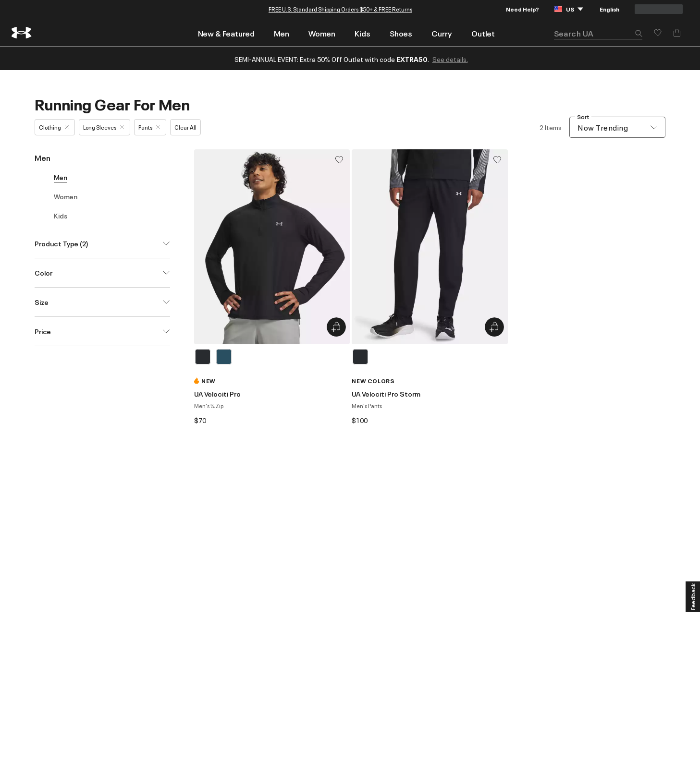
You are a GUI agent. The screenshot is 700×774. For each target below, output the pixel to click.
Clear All (185, 127)
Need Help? (522, 9)
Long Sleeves (103, 127)
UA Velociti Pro (217, 393)
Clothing (54, 127)
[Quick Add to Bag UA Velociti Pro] (336, 327)
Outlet (483, 33)
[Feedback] (693, 596)
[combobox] (617, 127)
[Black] (202, 356)
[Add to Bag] (677, 32)
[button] (638, 34)
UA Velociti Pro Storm (386, 393)
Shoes (401, 33)
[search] (598, 33)
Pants (149, 127)
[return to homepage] (22, 32)
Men (281, 33)
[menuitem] (226, 32)
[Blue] (224, 356)
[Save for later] (658, 32)
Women (321, 33)
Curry (441, 33)
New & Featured (226, 33)
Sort (583, 117)
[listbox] (272, 356)
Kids (362, 33)
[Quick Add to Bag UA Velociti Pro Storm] (494, 327)
